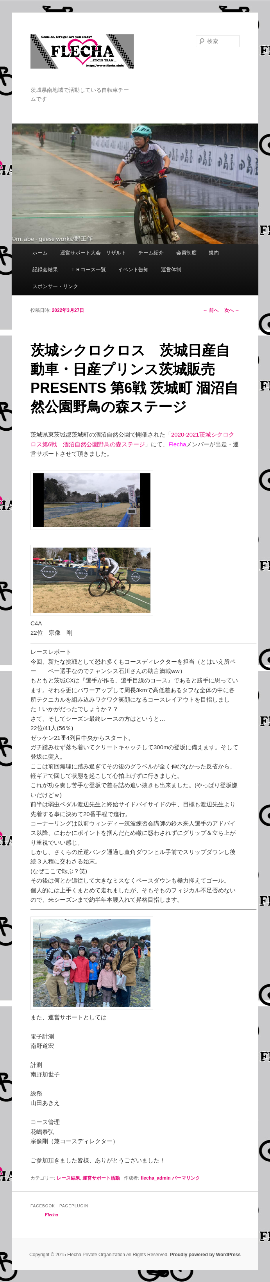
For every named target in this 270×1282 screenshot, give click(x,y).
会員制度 (186, 253)
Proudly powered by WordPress (205, 1254)
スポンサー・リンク (55, 286)
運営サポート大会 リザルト (93, 253)
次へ (232, 310)
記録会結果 (45, 269)
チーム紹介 (151, 253)
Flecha (51, 1215)
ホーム (40, 253)
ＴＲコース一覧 (88, 269)
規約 (214, 253)
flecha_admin (156, 1178)
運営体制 (171, 269)
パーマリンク (186, 1178)
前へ (210, 310)
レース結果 (68, 1178)
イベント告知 (133, 269)
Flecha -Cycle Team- (82, 60)
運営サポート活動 (101, 1178)
